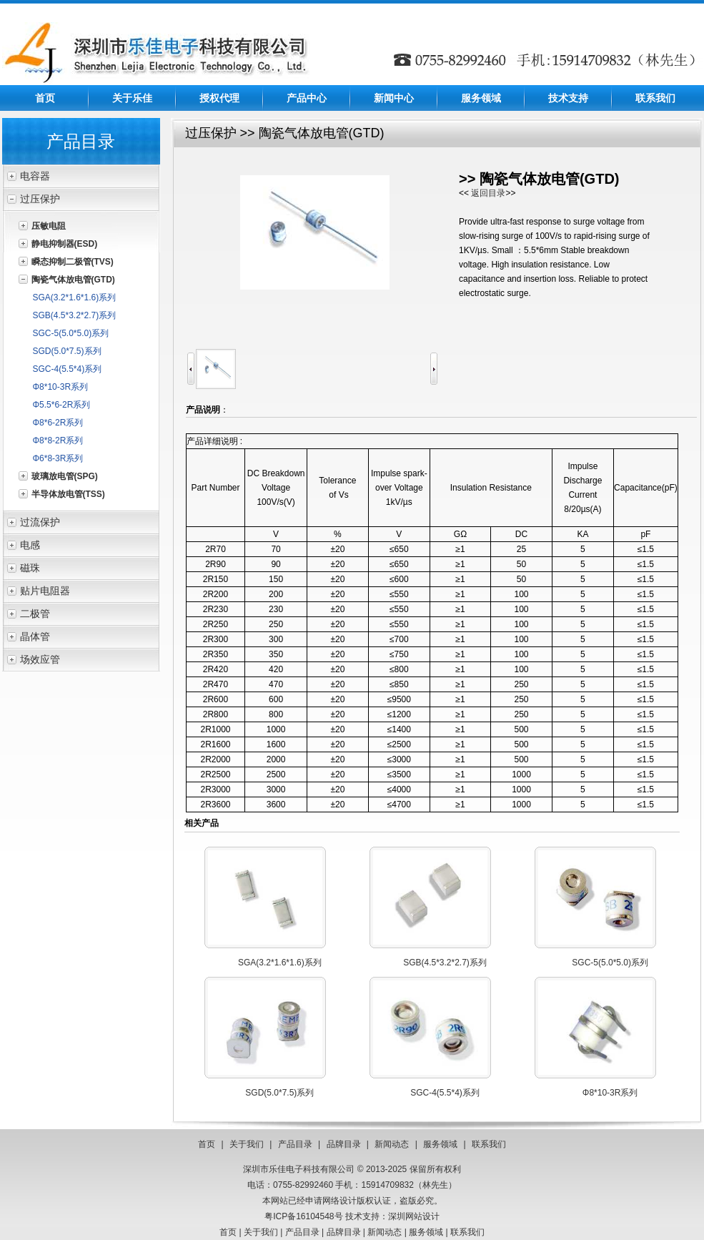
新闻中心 (394, 98)
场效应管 (40, 659)
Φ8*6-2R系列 (58, 423)
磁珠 (30, 568)
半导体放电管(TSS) (68, 494)
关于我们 (246, 1144)
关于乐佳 (132, 98)
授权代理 (219, 98)
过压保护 (40, 199)
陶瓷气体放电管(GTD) (73, 280)
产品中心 (307, 98)
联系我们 (655, 98)
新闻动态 (392, 1144)
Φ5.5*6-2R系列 (62, 405)
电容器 (35, 176)
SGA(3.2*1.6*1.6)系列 (74, 297)
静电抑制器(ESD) (64, 244)
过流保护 (40, 522)
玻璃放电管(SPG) (64, 476)
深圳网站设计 (414, 1216)
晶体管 (35, 636)
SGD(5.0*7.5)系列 (67, 351)
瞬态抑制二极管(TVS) (72, 262)
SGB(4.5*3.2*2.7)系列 (74, 315)
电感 (30, 545)
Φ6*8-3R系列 (58, 458)
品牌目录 (344, 1144)
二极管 (35, 613)
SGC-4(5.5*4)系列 (67, 369)
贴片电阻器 (45, 590)
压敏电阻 (48, 226)
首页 (45, 98)
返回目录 (488, 193)
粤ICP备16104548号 (303, 1216)
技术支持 (568, 98)
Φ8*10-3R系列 (61, 387)
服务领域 (481, 98)
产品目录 (295, 1144)
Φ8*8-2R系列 (58, 441)
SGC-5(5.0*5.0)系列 (71, 333)
